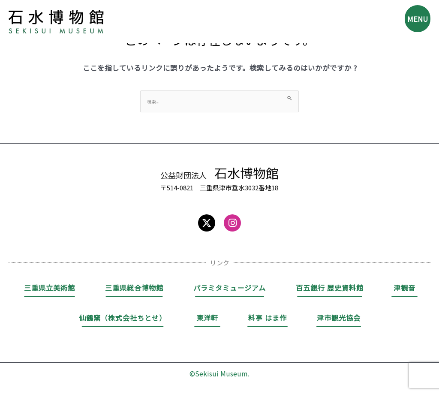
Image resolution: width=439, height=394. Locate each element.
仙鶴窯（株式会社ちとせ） (122, 319)
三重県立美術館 (49, 289)
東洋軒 (207, 319)
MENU (414, 21)
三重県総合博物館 (134, 289)
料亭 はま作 (267, 319)
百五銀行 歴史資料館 (330, 289)
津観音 (404, 289)
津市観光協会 (339, 319)
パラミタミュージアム (229, 289)
